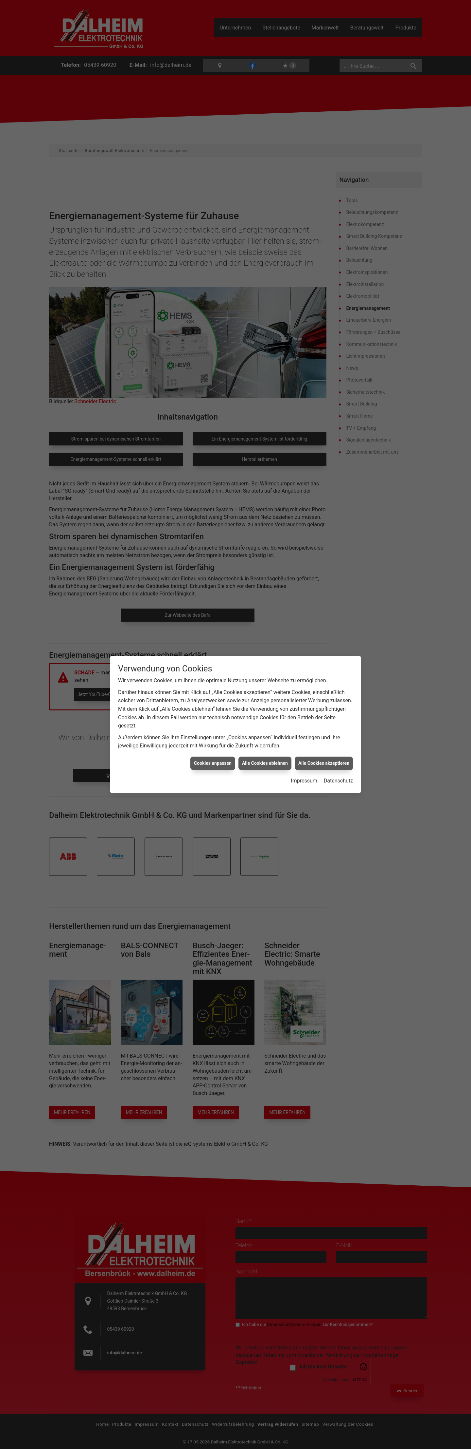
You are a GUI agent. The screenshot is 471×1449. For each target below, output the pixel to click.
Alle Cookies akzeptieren (323, 762)
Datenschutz (338, 780)
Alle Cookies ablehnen (265, 762)
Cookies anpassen (213, 762)
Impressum (304, 780)
